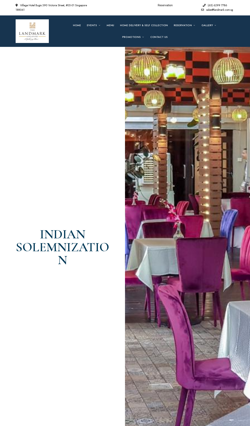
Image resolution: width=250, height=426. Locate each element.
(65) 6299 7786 (215, 5)
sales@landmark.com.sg (217, 10)
